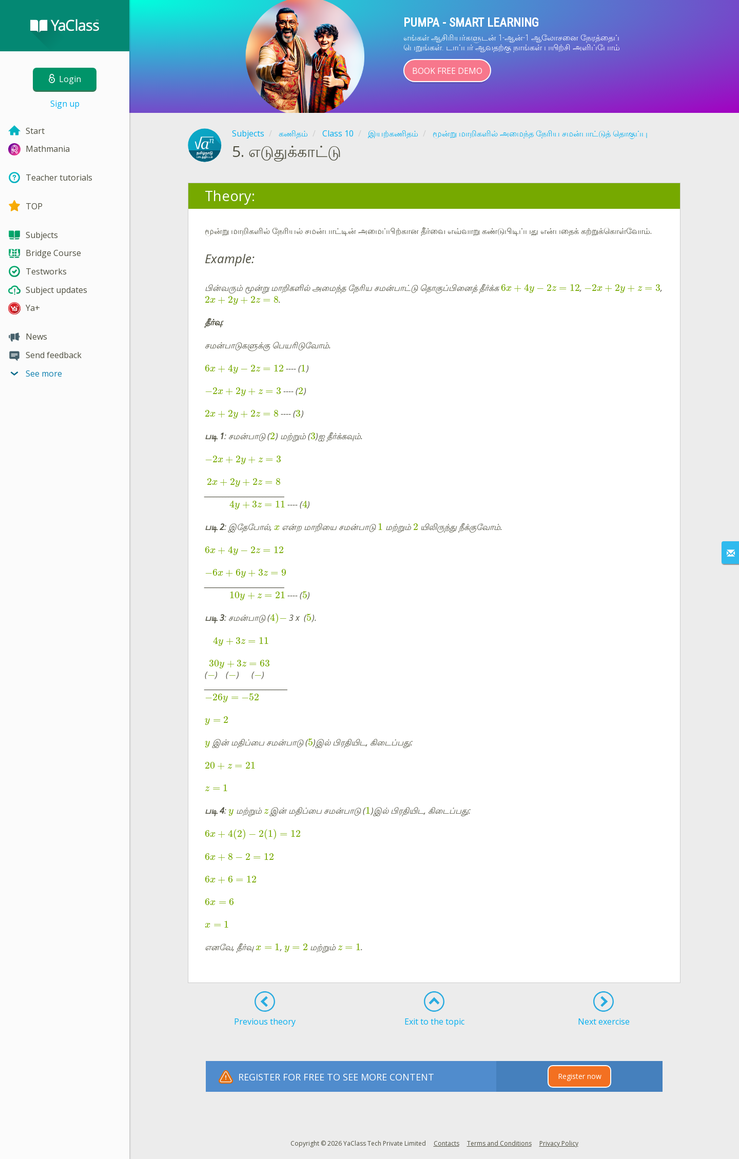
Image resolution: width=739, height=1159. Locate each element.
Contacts (446, 1143)
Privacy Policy (558, 1143)
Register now (579, 1076)
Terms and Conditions (499, 1143)
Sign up (65, 104)
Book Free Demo (447, 70)
